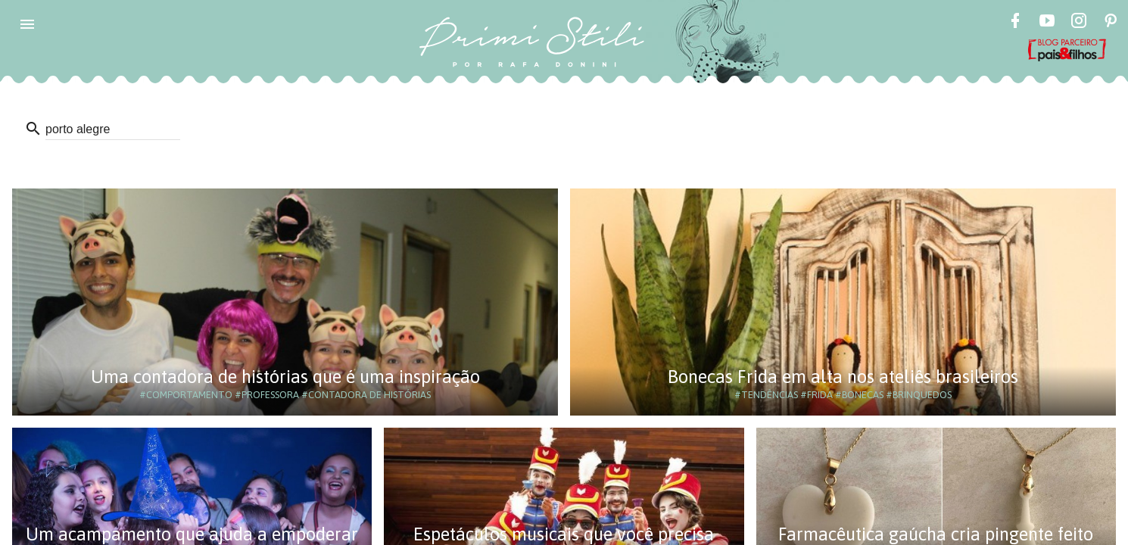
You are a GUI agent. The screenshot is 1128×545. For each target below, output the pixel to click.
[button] (27, 24)
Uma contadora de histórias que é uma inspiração (285, 376)
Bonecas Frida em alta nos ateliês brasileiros (843, 376)
